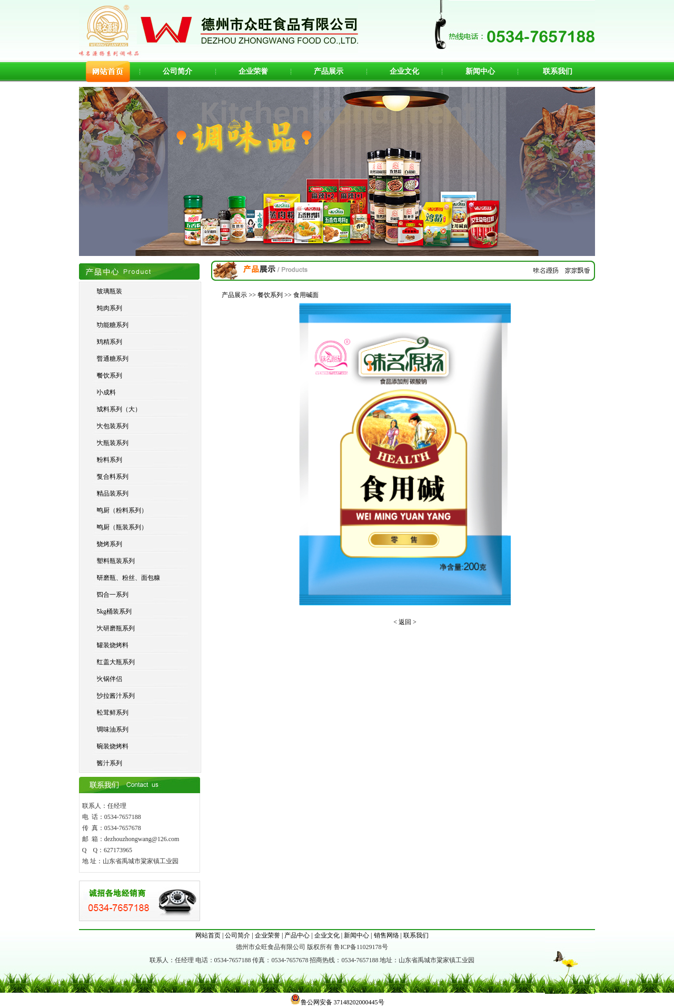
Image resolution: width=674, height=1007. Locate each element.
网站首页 (208, 935)
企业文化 (404, 71)
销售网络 (386, 935)
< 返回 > (405, 622)
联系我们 (557, 71)
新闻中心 (480, 71)
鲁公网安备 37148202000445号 (337, 1002)
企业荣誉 (253, 71)
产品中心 (297, 935)
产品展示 (328, 71)
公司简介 (177, 71)
